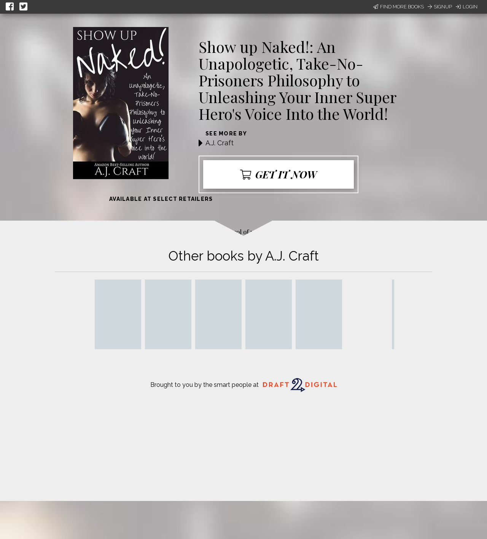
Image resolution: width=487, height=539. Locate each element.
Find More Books (398, 7)
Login (466, 7)
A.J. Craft (219, 143)
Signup (440, 7)
